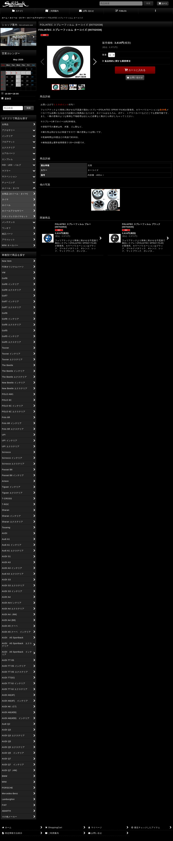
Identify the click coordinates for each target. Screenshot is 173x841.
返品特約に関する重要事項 (116, 61)
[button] (155, 11)
